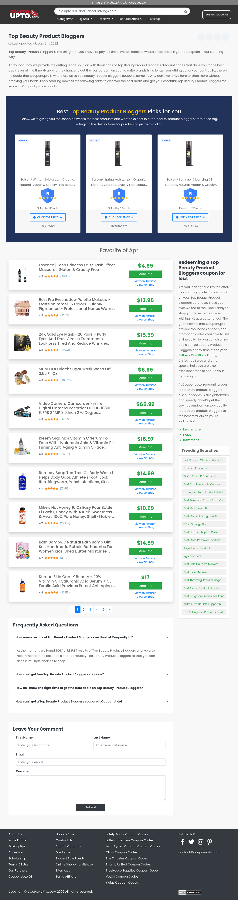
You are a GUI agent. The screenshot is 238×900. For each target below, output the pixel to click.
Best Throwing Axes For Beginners (205, 580)
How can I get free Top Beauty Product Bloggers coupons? (59, 674)
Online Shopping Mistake (74, 864)
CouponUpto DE (20, 876)
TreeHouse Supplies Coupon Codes (132, 870)
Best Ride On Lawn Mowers (200, 564)
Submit (90, 807)
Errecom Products (195, 468)
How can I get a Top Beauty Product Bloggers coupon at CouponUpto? (68, 701)
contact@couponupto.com (198, 852)
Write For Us (17, 840)
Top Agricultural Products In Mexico (206, 492)
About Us (15, 834)
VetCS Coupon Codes (122, 876)
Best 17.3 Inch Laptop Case (200, 532)
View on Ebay (145, 285)
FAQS (187, 435)
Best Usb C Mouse (195, 572)
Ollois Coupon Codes (121, 852)
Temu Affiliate (66, 876)
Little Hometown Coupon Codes (129, 840)
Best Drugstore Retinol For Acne (203, 596)
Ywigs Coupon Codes (122, 882)
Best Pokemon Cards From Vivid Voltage (209, 500)
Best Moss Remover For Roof (201, 540)
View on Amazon (145, 281)
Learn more (192, 429)
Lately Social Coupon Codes (127, 834)
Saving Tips (17, 846)
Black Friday (207, 355)
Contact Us (64, 840)
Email (20, 754)
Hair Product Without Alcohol (202, 460)
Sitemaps (63, 870)
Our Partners (17, 870)
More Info (145, 274)
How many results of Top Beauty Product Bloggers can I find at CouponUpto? (74, 637)
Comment (24, 771)
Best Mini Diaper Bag (196, 508)
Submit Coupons (68, 846)
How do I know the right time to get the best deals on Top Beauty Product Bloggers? (79, 688)
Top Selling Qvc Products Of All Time (206, 612)
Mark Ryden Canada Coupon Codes (133, 846)
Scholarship (17, 858)
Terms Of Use (18, 864)
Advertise (15, 852)
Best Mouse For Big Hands (200, 516)
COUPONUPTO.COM (41, 891)
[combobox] (122, 11)
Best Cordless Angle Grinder (201, 484)
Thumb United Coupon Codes (128, 864)
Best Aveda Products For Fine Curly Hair (209, 588)
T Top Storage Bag (195, 524)
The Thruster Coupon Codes (127, 858)
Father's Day (187, 355)
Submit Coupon (217, 15)
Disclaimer (64, 852)
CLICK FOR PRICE (47, 217)
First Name (24, 737)
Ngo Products (192, 556)
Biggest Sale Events (70, 858)
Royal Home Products (197, 548)
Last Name (102, 737)
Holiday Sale (65, 834)
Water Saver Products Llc (199, 476)
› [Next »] (109, 609)
